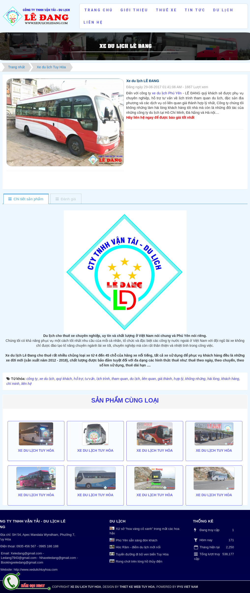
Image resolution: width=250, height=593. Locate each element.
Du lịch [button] (223, 10)
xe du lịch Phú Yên (166, 93)
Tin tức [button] (195, 10)
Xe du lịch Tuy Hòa (36, 509)
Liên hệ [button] (93, 22)
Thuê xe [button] (166, 10)
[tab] (26, 199)
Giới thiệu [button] (134, 10)
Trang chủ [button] (98, 10)
